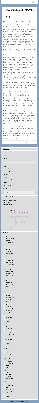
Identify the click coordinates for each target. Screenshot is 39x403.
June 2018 (7, 343)
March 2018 (8, 350)
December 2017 (9, 357)
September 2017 (9, 363)
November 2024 (9, 260)
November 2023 (9, 273)
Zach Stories (7, 185)
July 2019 (7, 319)
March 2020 (8, 306)
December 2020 (9, 293)
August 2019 (8, 317)
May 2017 (7, 372)
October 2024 (9, 262)
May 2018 (7, 346)
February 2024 (9, 271)
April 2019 (8, 326)
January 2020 (8, 311)
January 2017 (8, 381)
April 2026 (8, 236)
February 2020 (9, 308)
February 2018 (9, 352)
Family (5, 156)
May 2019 (7, 324)
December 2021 (9, 284)
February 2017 (9, 378)
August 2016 (8, 392)
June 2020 (8, 300)
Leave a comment (31, 142)
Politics (6, 174)
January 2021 (8, 291)
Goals (5, 158)
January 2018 (8, 354)
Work (5, 182)
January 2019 (8, 332)
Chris (23, 142)
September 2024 (9, 264)
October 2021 (8, 286)
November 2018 (9, 335)
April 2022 (8, 280)
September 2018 (9, 337)
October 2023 (9, 275)
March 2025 (8, 251)
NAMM (7, 17)
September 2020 (9, 297)
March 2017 (8, 376)
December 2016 (9, 383)
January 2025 (8, 256)
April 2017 (8, 374)
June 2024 (8, 269)
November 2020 (9, 295)
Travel (5, 177)
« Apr (11, 229)
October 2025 (9, 242)
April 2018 (8, 348)
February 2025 (9, 254)
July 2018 (7, 341)
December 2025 (9, 238)
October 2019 (8, 315)
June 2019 (8, 321)
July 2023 (7, 278)
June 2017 (7, 370)
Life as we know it (9, 164)
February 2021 (9, 289)
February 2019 (9, 330)
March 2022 (8, 282)
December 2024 (9, 258)
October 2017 (8, 361)
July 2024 (7, 267)
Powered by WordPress (15, 401)
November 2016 (9, 385)
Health (5, 161)
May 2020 (8, 302)
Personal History (8, 172)
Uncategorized (8, 180)
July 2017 (7, 368)
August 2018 (8, 339)
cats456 (27, 401)
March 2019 (8, 328)
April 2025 (8, 249)
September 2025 (9, 245)
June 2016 (8, 396)
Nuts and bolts (8, 169)
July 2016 (7, 394)
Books (5, 153)
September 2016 (9, 390)
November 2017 (9, 359)
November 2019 (9, 313)
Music (5, 166)
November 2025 (9, 240)
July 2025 (7, 247)
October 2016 (9, 387)
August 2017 (8, 365)
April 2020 (8, 304)
